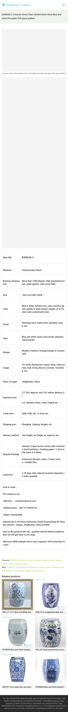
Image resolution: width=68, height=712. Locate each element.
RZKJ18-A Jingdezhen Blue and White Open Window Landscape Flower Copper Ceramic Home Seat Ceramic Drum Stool (51, 612)
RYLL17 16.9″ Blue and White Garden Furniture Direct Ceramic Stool (17, 612)
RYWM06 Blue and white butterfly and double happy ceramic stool (51, 687)
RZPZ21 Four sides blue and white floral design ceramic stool (17, 687)
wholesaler (59, 708)
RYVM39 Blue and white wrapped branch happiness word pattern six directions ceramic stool (17, 650)
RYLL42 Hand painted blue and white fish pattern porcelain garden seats (51, 650)
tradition (59, 706)
